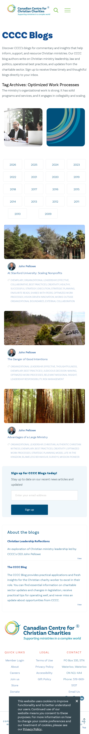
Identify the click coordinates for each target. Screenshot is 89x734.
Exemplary (17, 280)
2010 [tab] (18, 214)
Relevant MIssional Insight (60, 374)
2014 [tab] (13, 201)
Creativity (53, 284)
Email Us (74, 691)
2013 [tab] (34, 201)
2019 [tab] (77, 177)
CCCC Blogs (27, 35)
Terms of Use (44, 660)
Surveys (54, 457)
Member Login (14, 660)
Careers (15, 673)
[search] (56, 10)
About (15, 666)
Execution (44, 288)
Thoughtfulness (66, 366)
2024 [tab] (55, 164)
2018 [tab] (13, 189)
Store (14, 685)
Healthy (65, 284)
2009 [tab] (48, 214)
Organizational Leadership (40, 280)
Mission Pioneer (69, 457)
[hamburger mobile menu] (68, 10)
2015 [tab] (76, 189)
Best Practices (38, 284)
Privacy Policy (44, 666)
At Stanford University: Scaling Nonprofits (35, 273)
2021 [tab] (34, 177)
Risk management (53, 379)
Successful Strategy (23, 288)
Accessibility (44, 673)
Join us (14, 679)
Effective (63, 280)
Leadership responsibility (26, 379)
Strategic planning (62, 288)
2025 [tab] (34, 164)
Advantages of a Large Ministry (28, 437)
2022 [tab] (13, 177)
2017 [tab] (34, 189)
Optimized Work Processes (27, 374)
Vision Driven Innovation (39, 297)
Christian (50, 444)
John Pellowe (27, 266)
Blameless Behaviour (35, 457)
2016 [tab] (55, 189)
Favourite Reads (20, 292)
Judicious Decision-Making (59, 370)
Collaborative (19, 284)
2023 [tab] (76, 164)
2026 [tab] (13, 164)
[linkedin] (82, 697)
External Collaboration (60, 301)
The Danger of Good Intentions (28, 359)
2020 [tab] (55, 177)
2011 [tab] (76, 201)
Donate (15, 691)
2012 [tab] (55, 201)
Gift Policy (44, 679)
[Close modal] (76, 700)
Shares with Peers (42, 292)
